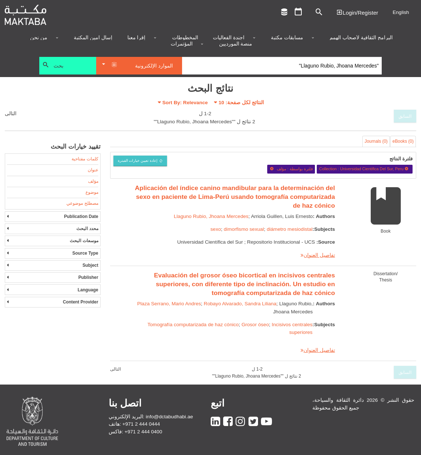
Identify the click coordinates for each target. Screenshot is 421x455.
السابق (405, 116)
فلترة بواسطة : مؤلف (291, 169)
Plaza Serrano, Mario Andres (169, 303)
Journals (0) (376, 141)
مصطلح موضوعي (82, 203)
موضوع (92, 192)
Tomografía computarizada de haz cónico (193, 324)
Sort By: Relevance (185, 102)
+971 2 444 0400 (143, 431)
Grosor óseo (255, 324)
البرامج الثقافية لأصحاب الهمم (361, 37)
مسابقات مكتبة (287, 37)
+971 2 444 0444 (141, 424)
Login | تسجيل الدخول (357, 12)
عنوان (93, 169)
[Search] (282, 65)
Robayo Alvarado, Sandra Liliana (240, 303)
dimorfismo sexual (244, 229)
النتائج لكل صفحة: (241, 102)
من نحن (38, 37)
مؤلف (93, 181)
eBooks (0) (403, 141)
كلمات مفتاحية (85, 158)
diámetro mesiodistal (290, 229)
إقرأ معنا (136, 37)
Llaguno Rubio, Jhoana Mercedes (211, 216)
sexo (215, 229)
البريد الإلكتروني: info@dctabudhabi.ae (151, 416)
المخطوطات (185, 37)
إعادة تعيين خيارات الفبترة (138, 161)
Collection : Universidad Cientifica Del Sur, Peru (364, 169)
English (401, 12)
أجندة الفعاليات (228, 37)
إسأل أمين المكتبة (93, 37)
